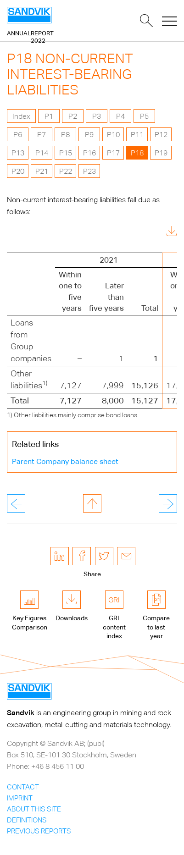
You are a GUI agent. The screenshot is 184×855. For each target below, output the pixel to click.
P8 (65, 134)
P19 (161, 153)
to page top (92, 503)
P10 (113, 134)
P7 (41, 134)
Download (151, 232)
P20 (17, 171)
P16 (89, 153)
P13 (17, 153)
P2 (72, 116)
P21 (41, 171)
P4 (120, 116)
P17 (113, 153)
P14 (41, 153)
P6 (17, 134)
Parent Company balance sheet (65, 461)
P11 (137, 134)
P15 (65, 153)
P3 (96, 116)
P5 (144, 116)
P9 (89, 134)
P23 (89, 171)
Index (21, 116)
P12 (161, 134)
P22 (65, 171)
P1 (49, 116)
